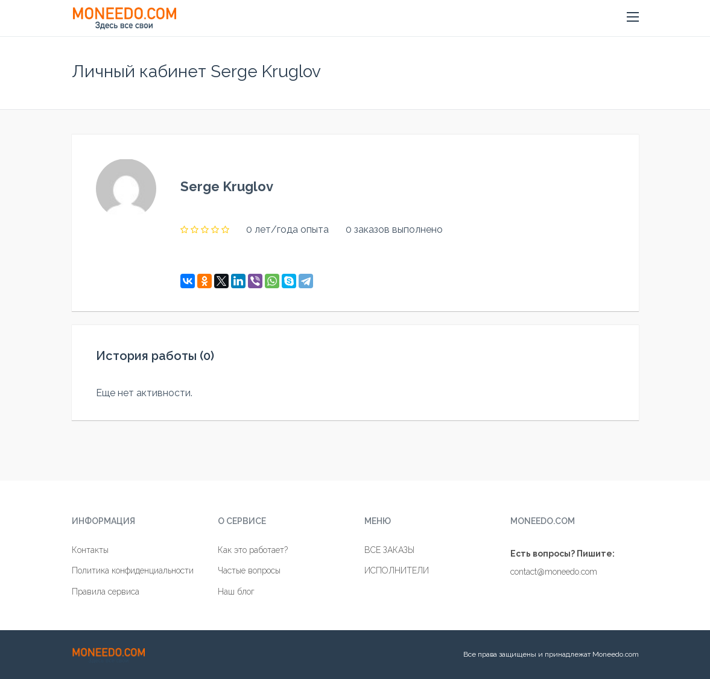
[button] (632, 17)
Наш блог (236, 591)
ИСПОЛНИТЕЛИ (396, 570)
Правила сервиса (105, 591)
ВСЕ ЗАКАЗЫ (389, 550)
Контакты (90, 550)
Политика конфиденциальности (133, 570)
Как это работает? (253, 550)
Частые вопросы (249, 570)
